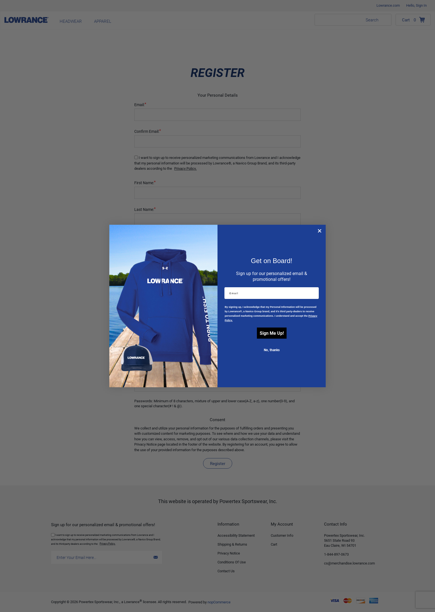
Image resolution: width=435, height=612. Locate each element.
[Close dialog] (319, 231)
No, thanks (272, 350)
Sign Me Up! (272, 333)
